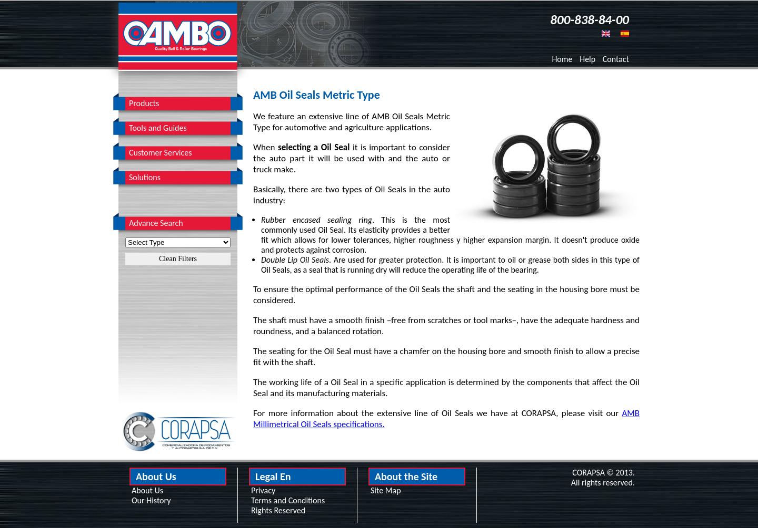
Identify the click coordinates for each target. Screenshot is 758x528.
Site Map (386, 490)
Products (144, 103)
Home (562, 59)
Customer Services (160, 153)
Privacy (263, 490)
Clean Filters (178, 259)
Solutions (145, 177)
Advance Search (156, 223)
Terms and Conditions (288, 500)
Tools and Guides (158, 128)
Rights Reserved (278, 510)
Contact (616, 59)
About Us (147, 490)
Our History (151, 500)
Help (587, 59)
